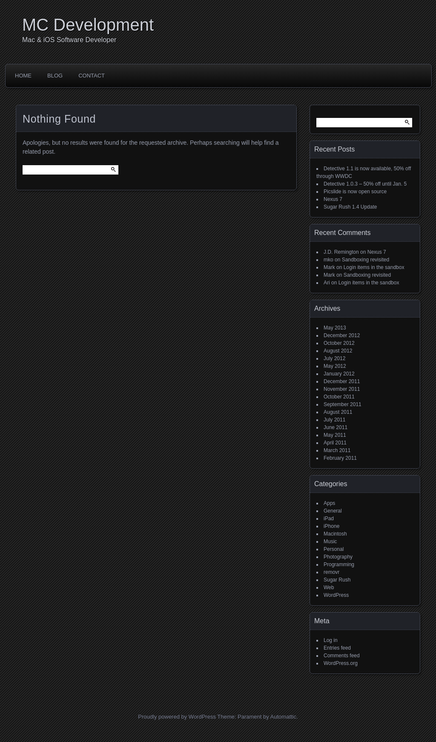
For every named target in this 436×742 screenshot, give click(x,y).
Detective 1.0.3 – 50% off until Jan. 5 (365, 184)
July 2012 (334, 358)
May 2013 (335, 328)
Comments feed (342, 656)
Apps (329, 503)
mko (328, 260)
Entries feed (337, 648)
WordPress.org (341, 663)
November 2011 (342, 389)
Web (329, 587)
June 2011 (335, 427)
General (333, 511)
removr (331, 572)
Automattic (283, 716)
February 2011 (340, 458)
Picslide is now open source (355, 192)
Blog (55, 75)
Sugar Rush (337, 580)
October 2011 (339, 397)
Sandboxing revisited (365, 260)
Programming (339, 564)
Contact (91, 75)
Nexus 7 (333, 199)
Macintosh (335, 534)
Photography (338, 557)
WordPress (336, 595)
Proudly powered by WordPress (177, 716)
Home (23, 75)
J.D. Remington (341, 252)
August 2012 (338, 351)
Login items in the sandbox (374, 267)
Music (330, 541)
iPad (329, 518)
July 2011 (334, 420)
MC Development (88, 24)
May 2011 (335, 435)
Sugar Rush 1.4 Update (350, 207)
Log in (331, 640)
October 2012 (339, 343)
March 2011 (337, 450)
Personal (334, 549)
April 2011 (335, 443)
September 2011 (342, 404)
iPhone (331, 526)
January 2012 (339, 374)
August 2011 (338, 412)
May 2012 (335, 366)
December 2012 (342, 335)
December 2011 (342, 381)
